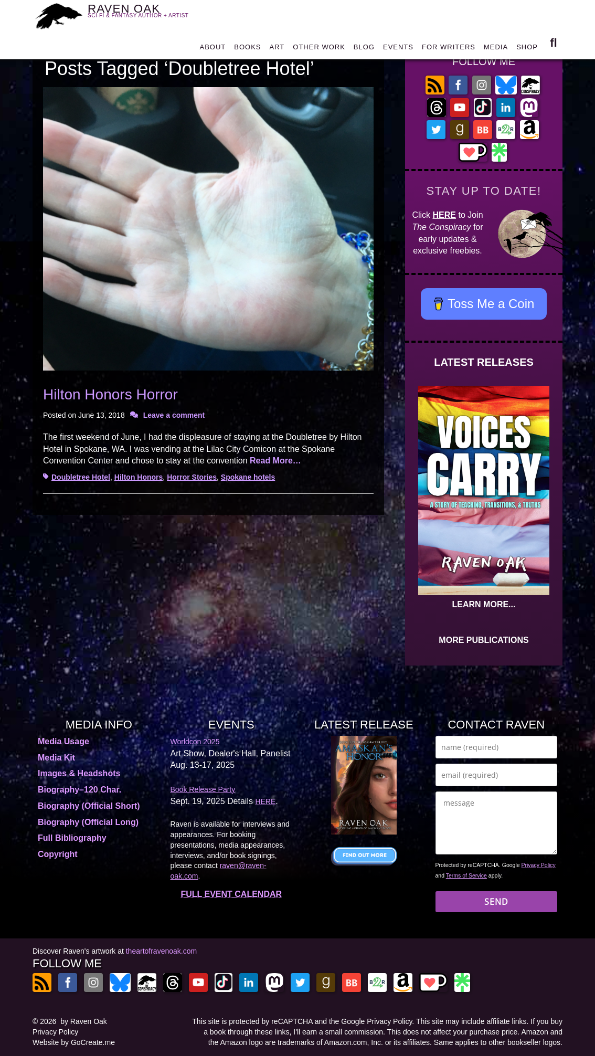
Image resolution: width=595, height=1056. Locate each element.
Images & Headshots (79, 773)
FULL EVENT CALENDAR (231, 894)
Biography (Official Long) (88, 822)
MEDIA (496, 48)
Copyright (58, 854)
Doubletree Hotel (80, 477)
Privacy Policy (539, 865)
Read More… (275, 460)
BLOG (364, 48)
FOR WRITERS (448, 48)
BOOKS (247, 48)
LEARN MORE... (484, 604)
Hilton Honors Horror (110, 394)
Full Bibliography (72, 837)
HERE (444, 214)
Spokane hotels (248, 477)
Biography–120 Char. (79, 789)
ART (277, 48)
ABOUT (212, 48)
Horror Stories (192, 477)
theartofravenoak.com (161, 951)
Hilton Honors (138, 477)
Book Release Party (203, 789)
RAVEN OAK (144, 14)
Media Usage (63, 741)
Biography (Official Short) (89, 805)
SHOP (527, 48)
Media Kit (56, 757)
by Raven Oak (83, 1021)
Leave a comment (174, 415)
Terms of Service (466, 875)
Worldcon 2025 (195, 741)
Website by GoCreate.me (74, 1042)
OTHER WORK (319, 48)
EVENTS (398, 48)
